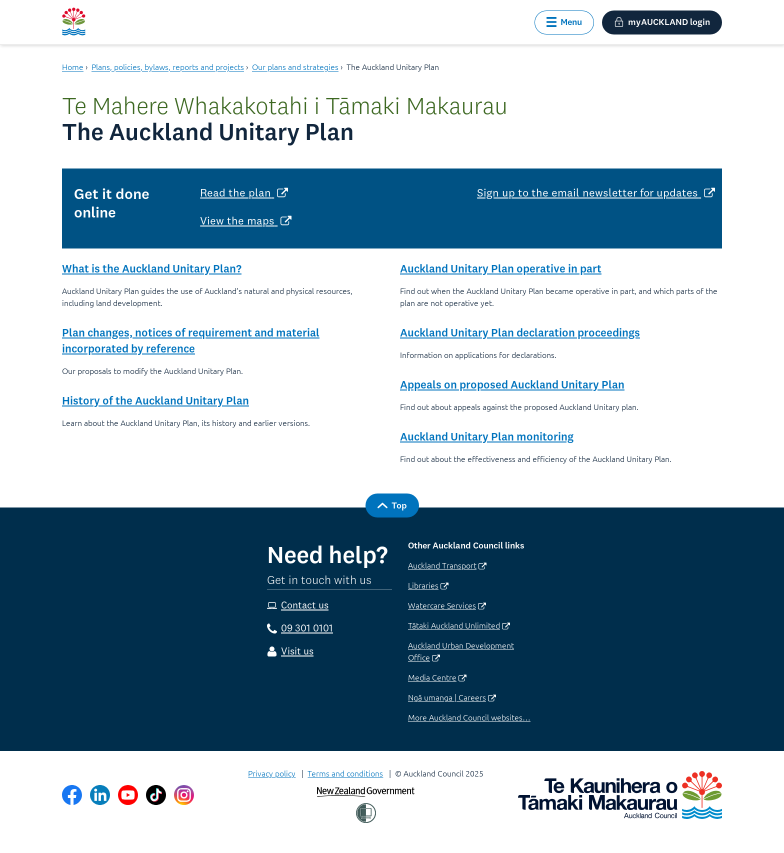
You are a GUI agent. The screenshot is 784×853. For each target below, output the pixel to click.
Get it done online (112, 203)
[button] (564, 22)
